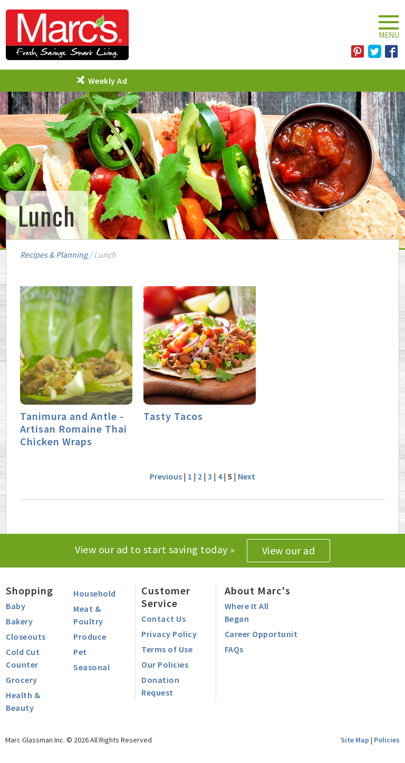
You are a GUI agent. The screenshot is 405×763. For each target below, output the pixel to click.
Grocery (21, 679)
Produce (90, 636)
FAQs (234, 649)
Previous (166, 476)
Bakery (19, 621)
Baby (15, 606)
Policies (387, 740)
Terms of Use (166, 649)
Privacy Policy (169, 634)
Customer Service (165, 597)
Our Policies (164, 664)
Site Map (355, 740)
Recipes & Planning (54, 254)
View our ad (288, 550)
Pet (80, 652)
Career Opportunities (266, 634)
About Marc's (258, 590)
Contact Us (163, 618)
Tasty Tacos (173, 416)
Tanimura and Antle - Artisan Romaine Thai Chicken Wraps (73, 428)
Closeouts (26, 636)
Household (94, 593)
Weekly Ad (108, 80)
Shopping (29, 590)
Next (246, 476)
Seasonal (91, 667)
